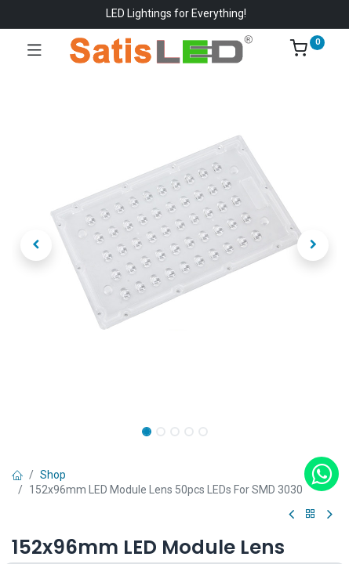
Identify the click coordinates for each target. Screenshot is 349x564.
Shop (53, 474)
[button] (36, 245)
